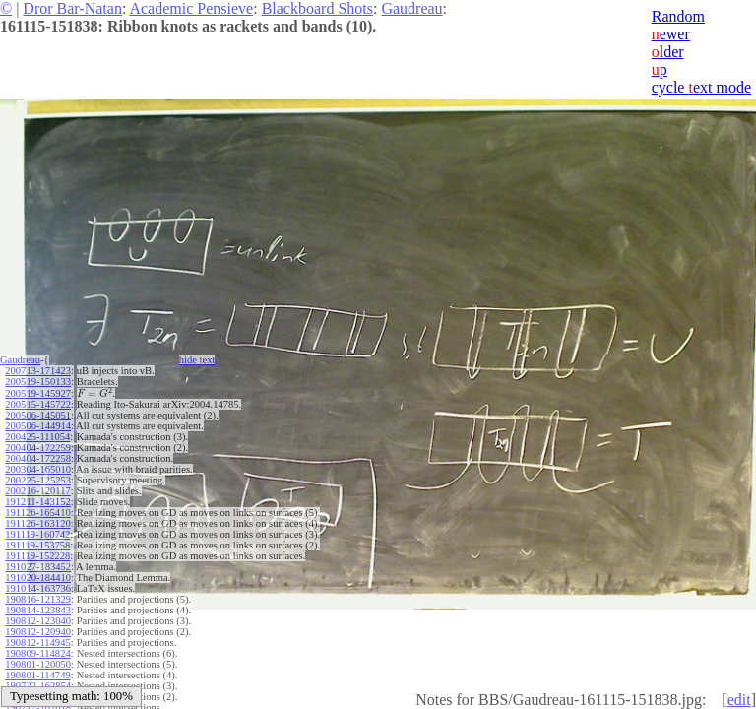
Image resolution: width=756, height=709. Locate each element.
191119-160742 (37, 534)
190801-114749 (37, 675)
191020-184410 (38, 577)
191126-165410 (37, 512)
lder (668, 51)
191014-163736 (38, 588)
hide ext (197, 359)
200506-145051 (38, 415)
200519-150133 (38, 381)
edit (739, 699)
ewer (671, 34)
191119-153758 (37, 545)
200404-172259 (38, 447)
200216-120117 (37, 490)
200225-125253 (38, 480)
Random (678, 16)
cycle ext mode (701, 87)
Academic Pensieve (191, 8)
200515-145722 (38, 404)
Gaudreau (411, 8)
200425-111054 (37, 436)
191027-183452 (38, 566)
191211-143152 (37, 501)
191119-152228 (37, 555)
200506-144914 (38, 425)
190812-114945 (37, 642)
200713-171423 (38, 370)
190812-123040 (38, 620)
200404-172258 (38, 458)
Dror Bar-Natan (72, 8)
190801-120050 (38, 664)
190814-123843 (38, 610)
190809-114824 (37, 653)
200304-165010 (38, 469)
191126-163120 (37, 523)
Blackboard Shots (317, 8)
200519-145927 (38, 393)
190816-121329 (38, 599)
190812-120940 (38, 631)
